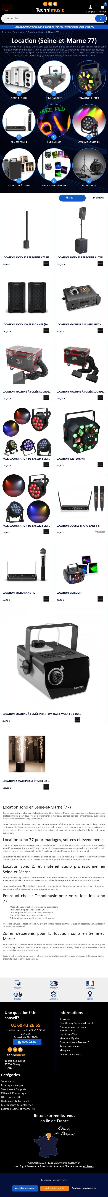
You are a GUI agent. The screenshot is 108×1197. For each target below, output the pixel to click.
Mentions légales (69, 1037)
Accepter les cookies (25, 1188)
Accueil (5, 32)
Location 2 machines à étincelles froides (27, 771)
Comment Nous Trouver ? (74, 1041)
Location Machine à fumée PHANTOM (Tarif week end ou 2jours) (43, 705)
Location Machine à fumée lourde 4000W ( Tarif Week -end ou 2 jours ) (81, 387)
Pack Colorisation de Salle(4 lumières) (27, 453)
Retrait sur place (69, 1045)
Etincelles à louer (19, 185)
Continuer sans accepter (84, 1188)
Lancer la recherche (100, 18)
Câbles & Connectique (14, 1092)
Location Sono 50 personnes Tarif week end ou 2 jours (27, 256)
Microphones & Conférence (17, 1104)
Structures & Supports (13, 1088)
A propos (64, 1018)
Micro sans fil (19, 142)
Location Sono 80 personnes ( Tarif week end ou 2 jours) (81, 256)
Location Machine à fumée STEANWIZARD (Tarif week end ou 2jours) (81, 322)
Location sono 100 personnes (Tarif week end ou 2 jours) (27, 322)
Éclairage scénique (12, 1084)
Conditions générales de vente (76, 1022)
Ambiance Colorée (89, 142)
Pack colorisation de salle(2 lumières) (27, 519)
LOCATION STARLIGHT (70, 585)
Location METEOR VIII (71, 453)
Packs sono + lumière (54, 185)
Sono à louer (19, 98)
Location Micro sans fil (19, 585)
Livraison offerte (68, 1033)
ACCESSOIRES (89, 185)
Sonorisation (8, 1080)
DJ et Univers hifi (10, 1096)
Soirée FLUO (54, 142)
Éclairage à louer (89, 98)
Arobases (88, 1165)
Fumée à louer (54, 98)
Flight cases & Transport (15, 1100)
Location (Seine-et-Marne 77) (18, 1108)
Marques (64, 1049)
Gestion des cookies (70, 1053)
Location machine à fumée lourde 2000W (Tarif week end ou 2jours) (27, 387)
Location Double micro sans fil (78, 519)
